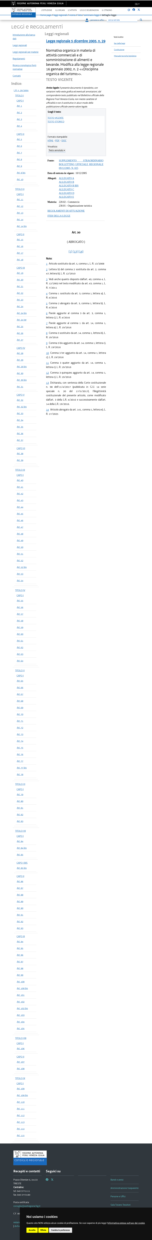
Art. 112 (20, 1115)
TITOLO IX (20, 1078)
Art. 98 (20, 968)
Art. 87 (20, 888)
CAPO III (21, 267)
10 (47, 353)
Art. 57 (20, 613)
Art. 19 (20, 273)
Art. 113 (20, 1122)
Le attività (72, 10)
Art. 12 (20, 206)
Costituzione (119, 49)
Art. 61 (20, 640)
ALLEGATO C (66, 189)
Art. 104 (20, 1021)
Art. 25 (20, 326)
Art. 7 (19, 152)
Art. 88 (20, 894)
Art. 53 (20, 573)
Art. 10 (20, 179)
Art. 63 (20, 654)
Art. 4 (19, 125)
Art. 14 (20, 219)
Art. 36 (20, 433)
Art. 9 (19, 166)
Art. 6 (19, 145)
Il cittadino (107, 10)
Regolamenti (19, 58)
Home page (45, 15)
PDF (57, 140)
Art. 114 (20, 1128)
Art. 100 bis (22, 988)
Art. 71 (20, 720)
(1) (70, 251)
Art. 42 (20, 493)
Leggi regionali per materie (25, 51)
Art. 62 (20, 647)
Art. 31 (20, 386)
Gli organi (60, 10)
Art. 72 (20, 727)
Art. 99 (20, 974)
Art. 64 (20, 660)
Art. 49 (20, 540)
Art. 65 (20, 680)
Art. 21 (20, 286)
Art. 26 (20, 333)
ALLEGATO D (66, 193)
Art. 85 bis (22, 868)
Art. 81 (20, 807)
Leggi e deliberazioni (89, 10)
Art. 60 (20, 634)
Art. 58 (20, 620)
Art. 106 (20, 1048)
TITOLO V (20, 670)
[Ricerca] (122, 20)
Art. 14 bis (22, 226)
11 (47, 362)
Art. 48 (20, 533)
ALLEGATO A (66, 178)
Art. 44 (20, 507)
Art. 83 (20, 821)
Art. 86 (20, 881)
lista (80, 15)
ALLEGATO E (66, 197)
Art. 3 (19, 119)
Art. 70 (20, 714)
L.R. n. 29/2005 (21, 90)
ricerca (72, 15)
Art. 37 (20, 440)
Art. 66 (20, 687)
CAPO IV (21, 348)
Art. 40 (20, 480)
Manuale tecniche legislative (125, 56)
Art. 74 (20, 740)
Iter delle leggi (119, 43)
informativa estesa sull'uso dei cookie (126, 1223)
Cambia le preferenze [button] (60, 1230)
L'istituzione (46, 10)
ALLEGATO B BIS (69, 185)
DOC (64, 140)
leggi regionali (60, 15)
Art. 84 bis (22, 847)
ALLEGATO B (66, 182)
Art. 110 (20, 1102)
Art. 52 (20, 560)
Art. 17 (20, 252)
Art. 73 (20, 734)
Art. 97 (20, 961)
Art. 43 (20, 500)
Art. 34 (20, 420)
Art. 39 (20, 460)
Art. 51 (20, 553)
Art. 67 (20, 694)
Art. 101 (20, 995)
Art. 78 (20, 774)
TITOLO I (19, 95)
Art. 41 (20, 486)
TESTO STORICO (56, 121)
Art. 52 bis (22, 567)
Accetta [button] (32, 1230)
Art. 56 (20, 607)
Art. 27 (20, 339)
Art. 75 (20, 747)
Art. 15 (20, 239)
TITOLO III (20, 469)
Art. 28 (20, 353)
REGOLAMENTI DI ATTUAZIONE (66, 210)
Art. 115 (20, 1135)
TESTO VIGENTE (56, 117)
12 (47, 372)
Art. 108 (20, 1068)
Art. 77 (20, 761)
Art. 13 (20, 212)
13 (47, 382)
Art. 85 (20, 854)
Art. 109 (20, 1088)
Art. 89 (20, 901)
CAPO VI (21, 448)
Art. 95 (20, 948)
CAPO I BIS (22, 862)
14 (47, 409)
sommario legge (92, 15)
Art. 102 (20, 1001)
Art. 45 (20, 513)
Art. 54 (20, 580)
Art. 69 (20, 707)
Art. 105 (20, 1028)
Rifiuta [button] (43, 1230)
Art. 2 (19, 112)
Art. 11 (20, 199)
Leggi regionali (20, 45)
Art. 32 (20, 400)
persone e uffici (94, 20)
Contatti (17, 75)
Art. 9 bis (21, 172)
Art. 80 (20, 801)
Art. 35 (20, 426)
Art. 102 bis (22, 1008)
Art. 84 (20, 841)
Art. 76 (20, 754)
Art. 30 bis (22, 379)
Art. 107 (20, 1061)
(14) (80, 251)
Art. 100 (20, 981)
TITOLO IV (20, 590)
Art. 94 (20, 941)
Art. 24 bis (22, 313)
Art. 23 (20, 299)
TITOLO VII (20, 830)
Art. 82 (20, 814)
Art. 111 (20, 1108)
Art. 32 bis (22, 406)
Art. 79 (20, 794)
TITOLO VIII (20, 1038)
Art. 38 (20, 453)
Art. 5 (19, 139)
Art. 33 (20, 413)
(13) (75, 251)
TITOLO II (19, 189)
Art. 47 (20, 527)
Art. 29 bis (22, 366)
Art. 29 (20, 359)
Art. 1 (19, 105)
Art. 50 (20, 547)
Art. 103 (20, 1015)
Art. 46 (20, 520)
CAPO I (20, 100)
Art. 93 (20, 928)
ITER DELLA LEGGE (58, 215)
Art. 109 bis (22, 1095)
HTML (50, 140)
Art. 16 (20, 246)
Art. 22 (20, 293)
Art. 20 (20, 279)
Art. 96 (20, 954)
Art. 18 (20, 259)
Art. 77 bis (22, 767)
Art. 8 (19, 159)
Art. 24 (20, 306)
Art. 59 (20, 627)
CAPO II (20, 134)
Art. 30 (20, 373)
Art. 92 (20, 921)
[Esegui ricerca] (140, 19)
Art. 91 (20, 914)
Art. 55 (20, 600)
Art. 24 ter (21, 319)
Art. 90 (20, 908)
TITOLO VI (20, 784)
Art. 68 (20, 700)
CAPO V (20, 394)
